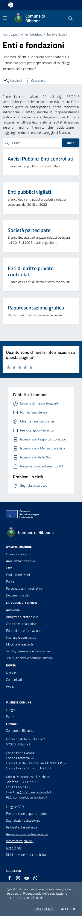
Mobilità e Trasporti (19, 644)
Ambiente (13, 610)
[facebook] (9, 878)
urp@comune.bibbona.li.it (33, 792)
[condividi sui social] (13, 80)
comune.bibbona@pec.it (30, 797)
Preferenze (44, 908)
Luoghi (10, 709)
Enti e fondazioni (18, 574)
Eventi (10, 716)
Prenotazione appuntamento (26, 813)
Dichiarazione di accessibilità (26, 854)
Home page (10, 34)
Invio (70, 142)
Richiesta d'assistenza (21, 827)
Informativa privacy (19, 840)
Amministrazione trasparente (27, 834)
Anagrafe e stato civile (22, 616)
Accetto (68, 908)
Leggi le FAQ (15, 806)
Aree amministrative (20, 561)
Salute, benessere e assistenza (28, 651)
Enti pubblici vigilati (29, 192)
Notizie (11, 672)
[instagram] (18, 878)
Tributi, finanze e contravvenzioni (29, 657)
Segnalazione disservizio (23, 820)
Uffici (9, 567)
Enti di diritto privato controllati (31, 271)
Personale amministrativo (24, 588)
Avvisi (10, 686)
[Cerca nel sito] (70, 18)
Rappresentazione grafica (36, 307)
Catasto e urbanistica (21, 623)
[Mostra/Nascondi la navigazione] (4, 18)
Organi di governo (18, 554)
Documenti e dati (18, 595)
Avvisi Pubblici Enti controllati (40, 158)
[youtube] (26, 878)
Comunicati (14, 679)
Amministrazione (31, 34)
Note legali (13, 847)
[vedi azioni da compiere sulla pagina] (34, 80)
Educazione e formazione (23, 630)
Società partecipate (29, 230)
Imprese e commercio (21, 637)
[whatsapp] (35, 878)
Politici (10, 581)
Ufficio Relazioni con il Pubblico (28, 776)
